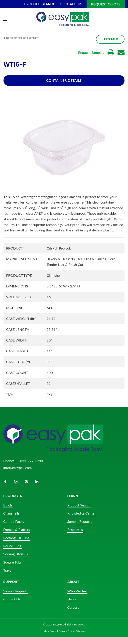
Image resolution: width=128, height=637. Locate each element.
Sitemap (80, 631)
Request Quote (105, 4)
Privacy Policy (66, 631)
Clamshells (11, 513)
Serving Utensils (15, 554)
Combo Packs (13, 521)
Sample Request (79, 521)
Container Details (64, 80)
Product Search (78, 505)
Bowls (7, 505)
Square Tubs (12, 562)
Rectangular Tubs (16, 538)
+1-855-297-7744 (29, 461)
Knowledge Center (81, 513)
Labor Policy (49, 631)
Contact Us (11, 599)
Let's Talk (110, 39)
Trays (7, 570)
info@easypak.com (17, 467)
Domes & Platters (16, 529)
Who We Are (77, 591)
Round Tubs (12, 546)
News (71, 599)
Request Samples (91, 52)
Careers (73, 607)
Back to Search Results (21, 38)
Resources (75, 529)
